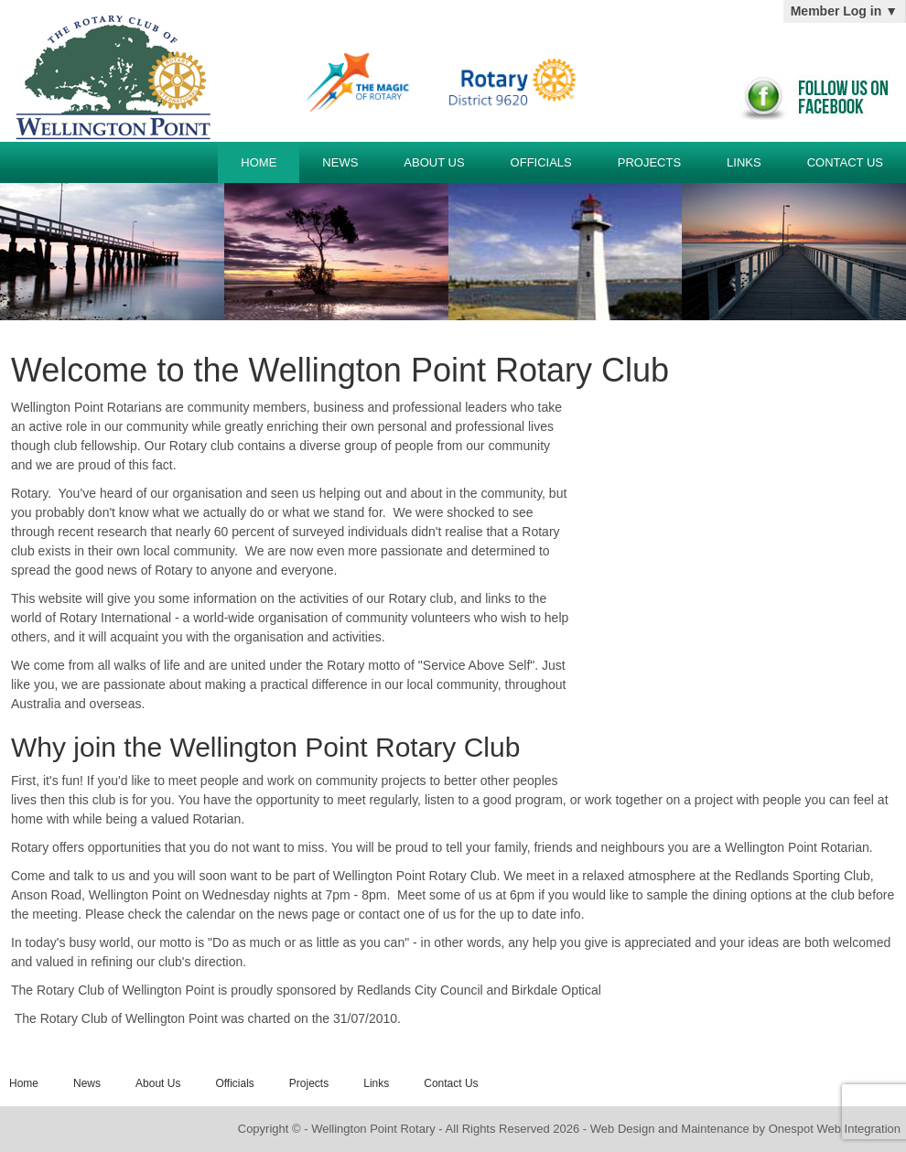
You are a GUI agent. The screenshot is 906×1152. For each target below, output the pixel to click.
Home (258, 162)
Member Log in (844, 11)
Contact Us (845, 162)
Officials (541, 162)
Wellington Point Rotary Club (109, 71)
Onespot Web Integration (835, 1129)
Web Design (622, 1129)
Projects (649, 162)
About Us (434, 162)
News (340, 162)
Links (744, 162)
